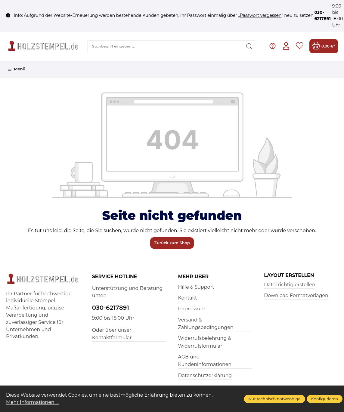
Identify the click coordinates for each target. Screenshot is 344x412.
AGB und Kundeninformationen (205, 360)
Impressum (192, 309)
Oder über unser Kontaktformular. (112, 333)
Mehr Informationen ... (32, 402)
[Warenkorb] (323, 46)
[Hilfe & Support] (272, 46)
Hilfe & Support (196, 287)
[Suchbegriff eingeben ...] (165, 46)
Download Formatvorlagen (296, 295)
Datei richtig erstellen (289, 284)
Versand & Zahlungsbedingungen (206, 323)
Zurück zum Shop (172, 242)
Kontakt (187, 298)
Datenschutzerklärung (205, 375)
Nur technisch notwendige (274, 398)
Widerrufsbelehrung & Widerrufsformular (204, 342)
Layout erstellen (289, 275)
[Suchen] (249, 46)
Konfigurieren (324, 398)
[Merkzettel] (299, 46)
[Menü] (16, 69)
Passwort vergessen (261, 15)
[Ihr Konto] (286, 46)
